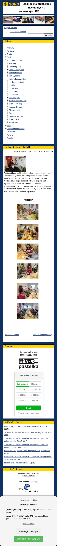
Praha (11, 113)
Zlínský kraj (13, 122)
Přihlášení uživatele (18, 32)
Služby (9, 57)
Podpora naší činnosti (15, 129)
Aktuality (10, 48)
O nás (9, 54)
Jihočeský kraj (15, 66)
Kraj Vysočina (14, 76)
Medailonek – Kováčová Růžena (17, 463)
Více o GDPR (28, 523)
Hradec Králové (17, 82)
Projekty (10, 138)
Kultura (10, 135)
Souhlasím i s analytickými (28, 539)
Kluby (9, 126)
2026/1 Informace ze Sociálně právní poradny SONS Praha (28, 432)
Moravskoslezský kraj (18, 101)
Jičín (13, 85)
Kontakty (10, 51)
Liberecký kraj (14, 98)
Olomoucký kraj (15, 104)
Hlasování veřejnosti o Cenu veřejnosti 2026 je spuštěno (27, 451)
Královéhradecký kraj (17, 79)
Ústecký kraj (14, 119)
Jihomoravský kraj (16, 70)
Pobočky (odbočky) (14, 60)
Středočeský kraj (16, 116)
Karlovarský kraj (15, 73)
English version (10, 28)
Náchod (14, 88)
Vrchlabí (14, 94)
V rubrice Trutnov (12, 335)
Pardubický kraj (15, 107)
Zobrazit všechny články (42, 335)
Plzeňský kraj (14, 110)
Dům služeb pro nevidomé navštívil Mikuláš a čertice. (26, 426)
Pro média (11, 132)
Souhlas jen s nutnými (28, 531)
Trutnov (14, 91)
